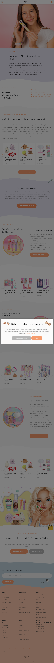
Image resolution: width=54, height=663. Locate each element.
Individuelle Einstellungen (21, 338)
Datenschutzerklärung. (30, 333)
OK (37, 338)
